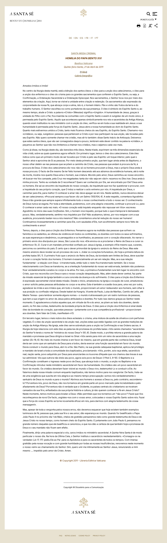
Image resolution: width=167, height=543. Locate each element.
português (147, 20)
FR (87, 38)
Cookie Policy (84, 536)
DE (70, 38)
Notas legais (70, 536)
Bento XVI (16, 20)
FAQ (60, 536)
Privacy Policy (99, 536)
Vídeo (83, 72)
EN (76, 38)
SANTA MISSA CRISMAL (83, 53)
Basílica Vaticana (84, 63)
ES (81, 38)
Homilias (30, 20)
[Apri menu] (154, 13)
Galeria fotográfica (83, 76)
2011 (39, 20)
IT (92, 38)
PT (96, 38)
